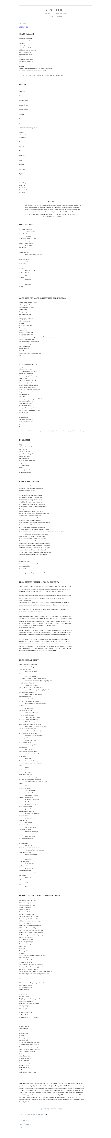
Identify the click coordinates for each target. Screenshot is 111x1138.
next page (60, 1109)
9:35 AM (40, 1114)
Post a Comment (25, 1124)
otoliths (55, 10)
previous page (45, 1109)
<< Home (22, 1128)
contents (53, 1109)
